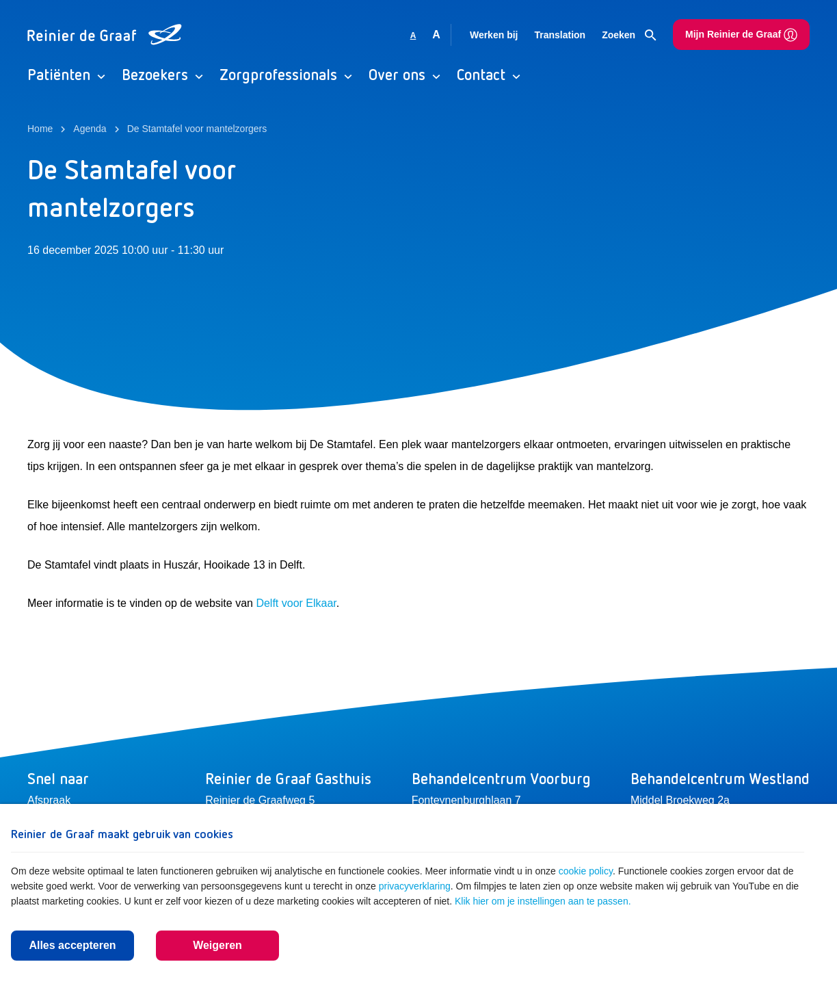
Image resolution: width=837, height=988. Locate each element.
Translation (559, 34)
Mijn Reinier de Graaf (741, 35)
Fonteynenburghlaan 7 (466, 800)
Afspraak (48, 800)
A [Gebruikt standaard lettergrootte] (413, 35)
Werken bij (494, 34)
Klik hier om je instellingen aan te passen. (543, 901)
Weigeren (217, 945)
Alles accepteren (72, 945)
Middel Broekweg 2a (680, 800)
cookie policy (586, 871)
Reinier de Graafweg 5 (260, 800)
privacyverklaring (415, 886)
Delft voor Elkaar (296, 603)
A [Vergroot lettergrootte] (436, 34)
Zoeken (629, 35)
